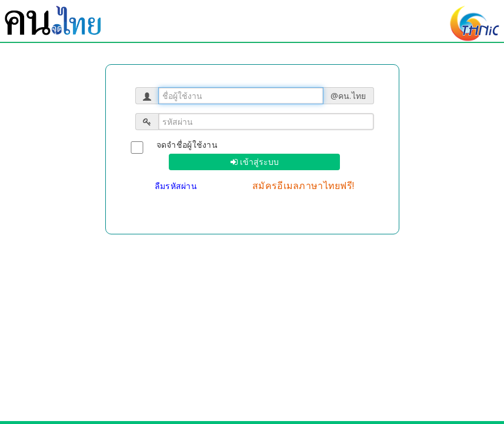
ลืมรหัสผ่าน (177, 185)
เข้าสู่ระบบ (258, 162)
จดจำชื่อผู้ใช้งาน (187, 144)
